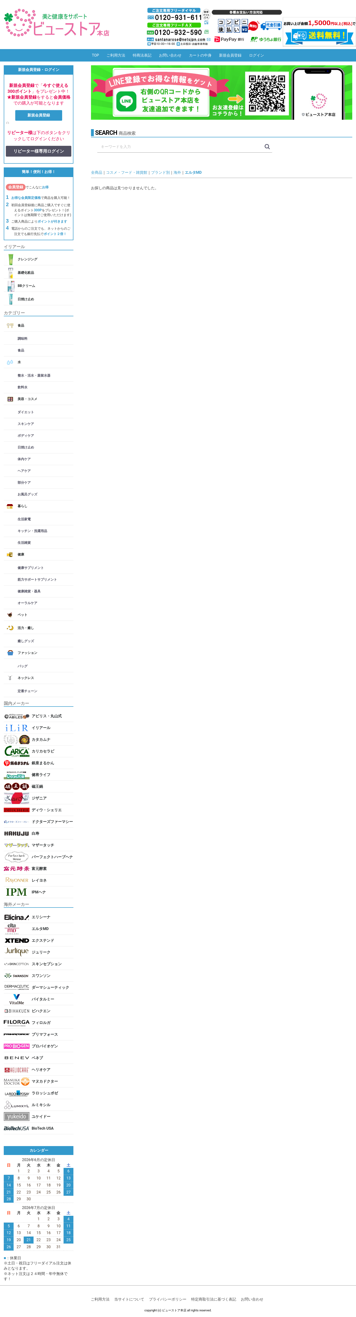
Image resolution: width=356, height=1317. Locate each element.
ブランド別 (160, 172)
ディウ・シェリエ (47, 810)
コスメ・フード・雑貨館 (126, 172)
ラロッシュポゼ (45, 1093)
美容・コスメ (27, 399)
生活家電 (24, 519)
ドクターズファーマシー (52, 821)
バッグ (22, 666)
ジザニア (39, 798)
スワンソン (41, 975)
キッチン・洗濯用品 (32, 531)
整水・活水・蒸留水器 (34, 376)
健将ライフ (41, 774)
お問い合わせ (170, 55)
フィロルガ (41, 1022)
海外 (177, 172)
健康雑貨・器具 (29, 591)
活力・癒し (26, 628)
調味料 (22, 339)
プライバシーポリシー (167, 1299)
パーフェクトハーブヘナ (52, 857)
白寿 (35, 833)
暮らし (22, 506)
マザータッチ (43, 845)
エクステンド (43, 940)
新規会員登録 (230, 55)
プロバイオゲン (45, 1046)
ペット (22, 615)
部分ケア (24, 483)
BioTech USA (43, 1128)
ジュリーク (41, 952)
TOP (95, 55)
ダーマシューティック (50, 987)
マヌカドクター (45, 1081)
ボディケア (26, 436)
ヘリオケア (41, 1069)
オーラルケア (27, 603)
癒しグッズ (26, 641)
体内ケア (24, 459)
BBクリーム (26, 286)
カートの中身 (200, 55)
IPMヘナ (39, 892)
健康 (21, 555)
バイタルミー (43, 999)
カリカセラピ (43, 751)
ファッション (27, 653)
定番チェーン (27, 691)
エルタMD (40, 929)
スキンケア (26, 424)
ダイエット (26, 412)
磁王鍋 (37, 786)
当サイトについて (129, 1299)
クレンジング (27, 260)
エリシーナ (41, 917)
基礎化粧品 (26, 273)
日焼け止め (26, 299)
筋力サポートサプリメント (37, 580)
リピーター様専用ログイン (38, 151)
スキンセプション (47, 964)
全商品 (96, 172)
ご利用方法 (115, 55)
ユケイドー (41, 1116)
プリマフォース (45, 1034)
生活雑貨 (24, 543)
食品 (21, 326)
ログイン (256, 55)
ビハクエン (41, 1011)
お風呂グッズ (27, 494)
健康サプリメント (31, 568)
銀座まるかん (43, 763)
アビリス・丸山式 (47, 716)
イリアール (41, 728)
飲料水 (22, 387)
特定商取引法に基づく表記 (213, 1299)
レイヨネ (39, 880)
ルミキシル (41, 1105)
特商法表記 (142, 55)
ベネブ (37, 1058)
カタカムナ (41, 739)
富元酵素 (39, 868)
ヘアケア (24, 471)
